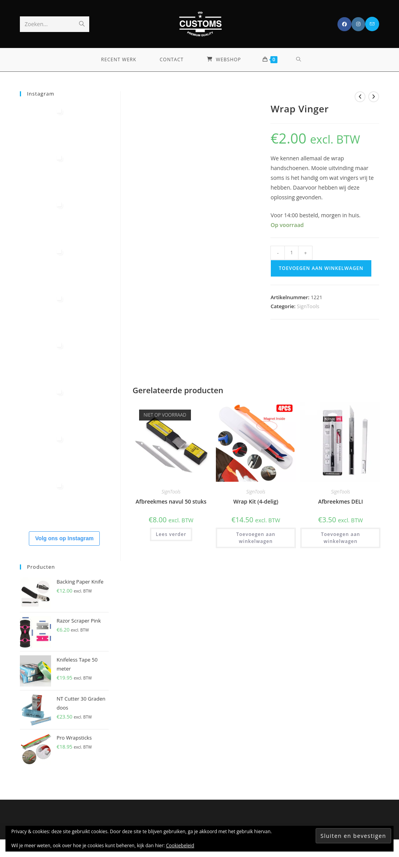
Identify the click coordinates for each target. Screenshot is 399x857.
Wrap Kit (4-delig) (256, 501)
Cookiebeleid (180, 845)
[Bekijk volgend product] (373, 96)
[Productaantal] (291, 253)
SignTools (308, 306)
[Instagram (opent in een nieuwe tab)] (358, 24)
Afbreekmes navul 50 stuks (171, 501)
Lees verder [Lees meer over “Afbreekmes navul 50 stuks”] (171, 534)
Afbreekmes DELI (340, 501)
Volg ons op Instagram (64, 538)
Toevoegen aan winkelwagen (321, 268)
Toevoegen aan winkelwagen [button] (255, 538)
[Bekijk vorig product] (360, 96)
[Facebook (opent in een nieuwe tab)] (344, 24)
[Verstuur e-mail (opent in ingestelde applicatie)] (372, 24)
